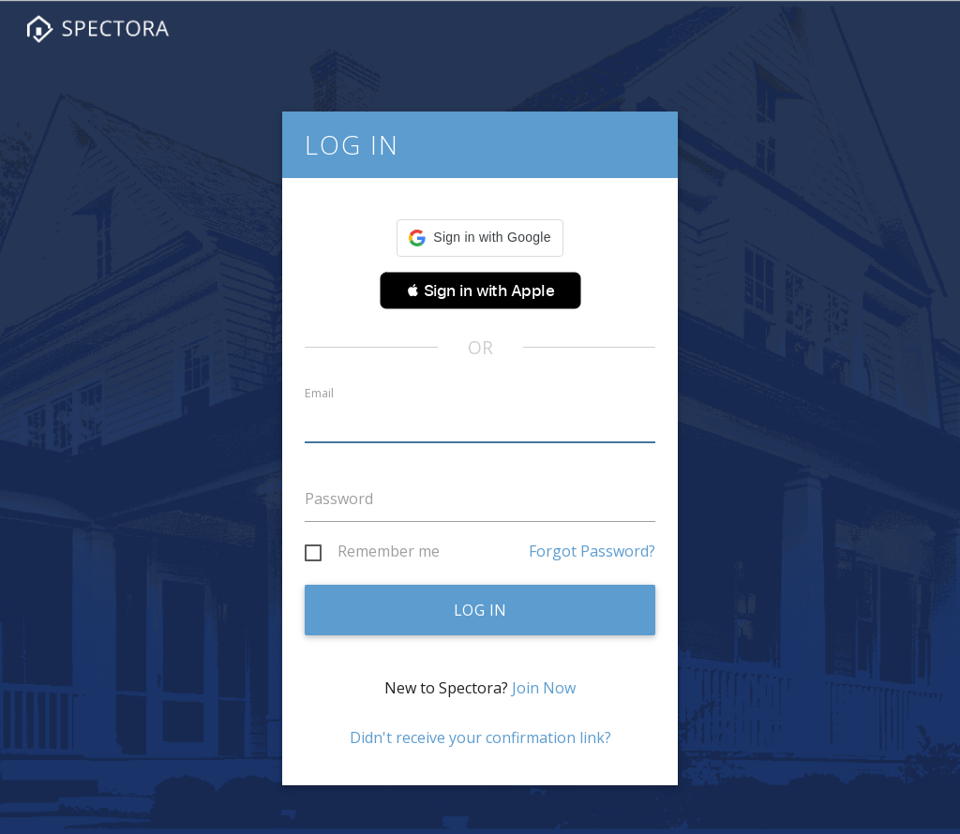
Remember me (389, 552)
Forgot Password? (592, 551)
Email (319, 393)
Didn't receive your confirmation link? (480, 737)
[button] (479, 238)
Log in (480, 610)
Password (339, 498)
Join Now (544, 688)
